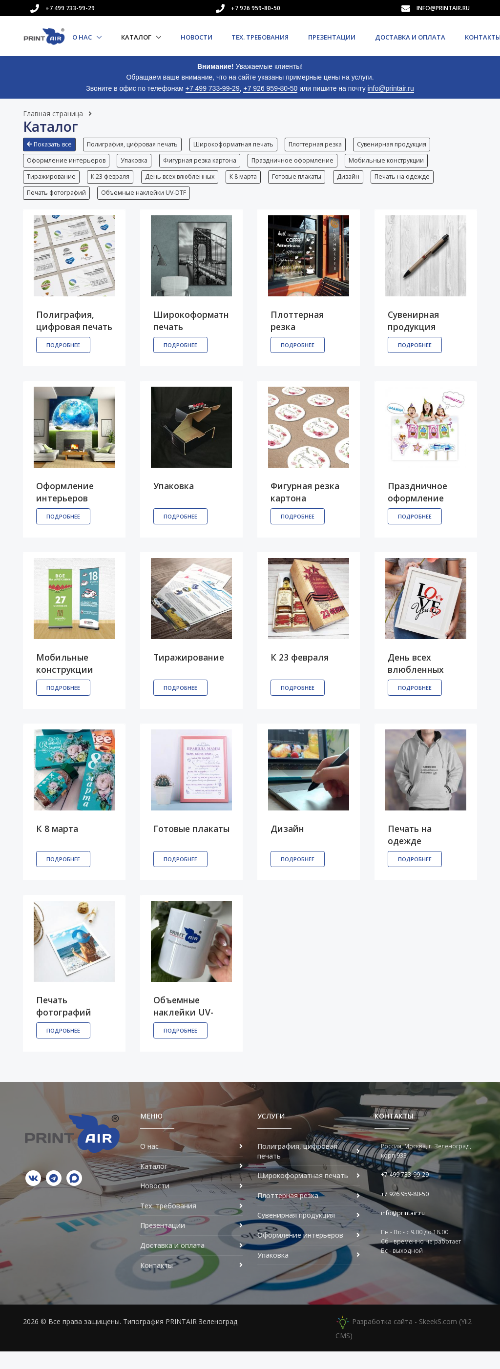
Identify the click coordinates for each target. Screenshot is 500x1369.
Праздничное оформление (301, 165)
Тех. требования (260, 37)
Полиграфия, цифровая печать (135, 144)
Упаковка (137, 165)
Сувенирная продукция (403, 144)
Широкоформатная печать (239, 144)
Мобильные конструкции (397, 165)
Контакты (156, 1282)
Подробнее (63, 363)
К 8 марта (251, 186)
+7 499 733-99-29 (70, 8)
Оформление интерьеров (66, 165)
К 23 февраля (113, 186)
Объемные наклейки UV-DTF (146, 206)
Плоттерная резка (323, 144)
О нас (82, 37)
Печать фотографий (56, 206)
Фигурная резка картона (205, 165)
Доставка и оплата (410, 37)
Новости (196, 37)
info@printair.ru (443, 8)
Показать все (49, 144)
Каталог (137, 37)
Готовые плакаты (308, 186)
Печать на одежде (418, 186)
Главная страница (53, 113)
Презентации (331, 37)
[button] (52, 148)
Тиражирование (51, 186)
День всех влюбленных (185, 186)
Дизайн (362, 186)
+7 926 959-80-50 (255, 8)
